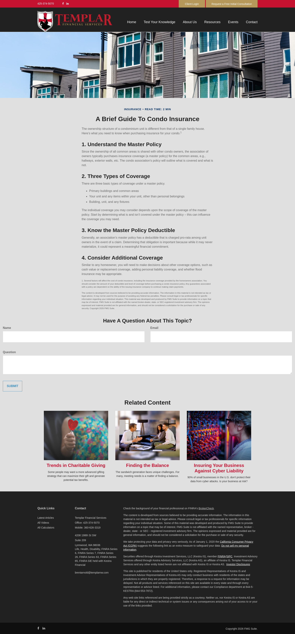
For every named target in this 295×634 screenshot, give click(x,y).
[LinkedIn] (67, 4)
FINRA (222, 556)
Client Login (192, 3)
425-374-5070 (45, 3)
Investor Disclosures (238, 564)
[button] (159, 22)
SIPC (229, 556)
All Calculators (45, 527)
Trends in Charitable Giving (76, 465)
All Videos (43, 522)
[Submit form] (12, 386)
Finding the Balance (147, 465)
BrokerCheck (206, 508)
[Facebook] (63, 4)
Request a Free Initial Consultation (231, 3)
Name (7, 327)
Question (9, 352)
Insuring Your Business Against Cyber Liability (219, 468)
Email (154, 327)
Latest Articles (45, 517)
